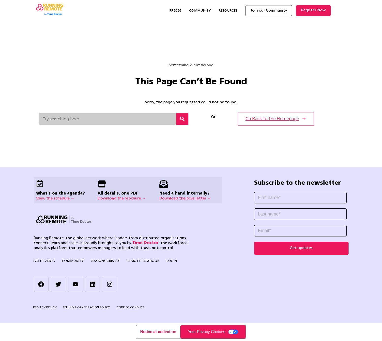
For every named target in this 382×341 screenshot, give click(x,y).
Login (169, 261)
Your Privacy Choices (206, 332)
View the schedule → (55, 198)
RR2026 (175, 11)
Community (200, 11)
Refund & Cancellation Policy (86, 307)
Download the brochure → (122, 198)
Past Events (44, 261)
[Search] (182, 119)
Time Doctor (145, 243)
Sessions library (104, 261)
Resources (228, 11)
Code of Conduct (130, 307)
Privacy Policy (45, 307)
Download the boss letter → (185, 198)
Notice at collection (158, 332)
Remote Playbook (141, 261)
